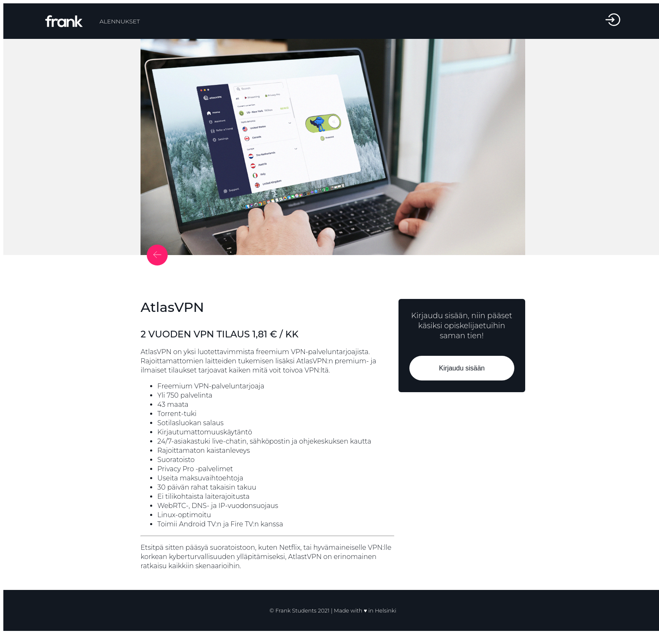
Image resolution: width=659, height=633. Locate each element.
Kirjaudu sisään (461, 368)
